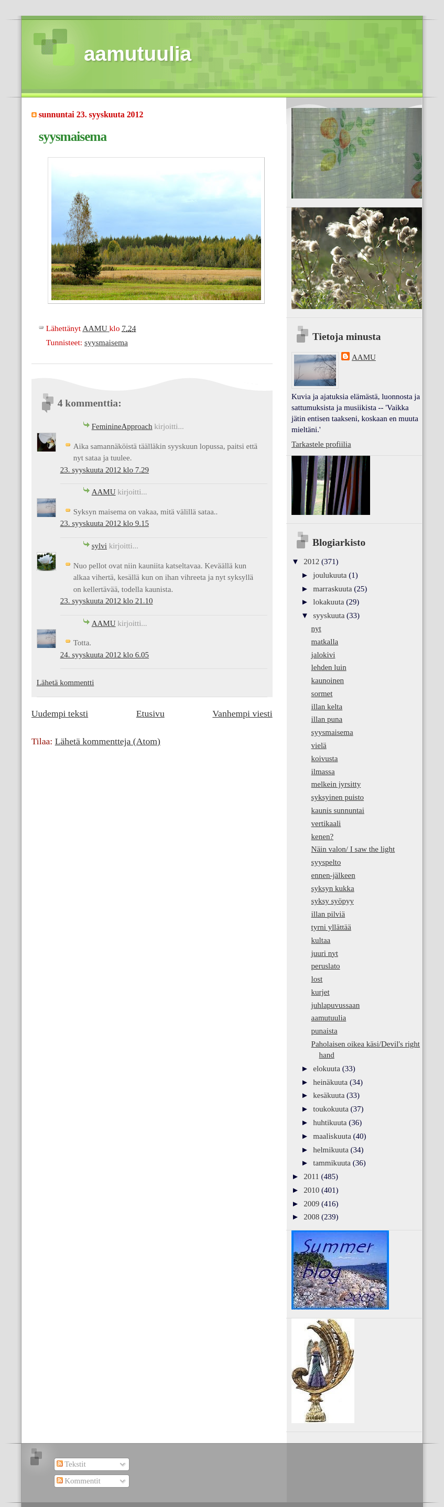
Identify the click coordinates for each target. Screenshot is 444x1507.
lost (317, 979)
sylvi (99, 546)
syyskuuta (329, 615)
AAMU (104, 492)
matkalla (325, 641)
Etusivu (150, 713)
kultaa (321, 940)
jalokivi (323, 655)
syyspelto (326, 862)
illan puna (327, 719)
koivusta (324, 758)
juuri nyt (324, 953)
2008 (312, 1217)
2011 (312, 1176)
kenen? (322, 836)
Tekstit (71, 1464)
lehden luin (328, 667)
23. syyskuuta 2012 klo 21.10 (106, 601)
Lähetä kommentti (65, 682)
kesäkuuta (329, 1095)
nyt (316, 628)
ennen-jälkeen (333, 875)
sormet (322, 693)
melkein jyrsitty (336, 784)
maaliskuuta (333, 1136)
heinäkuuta (331, 1082)
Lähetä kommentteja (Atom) (107, 741)
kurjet (320, 992)
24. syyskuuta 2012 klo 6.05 (104, 655)
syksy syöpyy (332, 901)
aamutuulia (137, 53)
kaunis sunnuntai (337, 810)
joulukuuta (331, 575)
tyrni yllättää (331, 927)
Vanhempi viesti (242, 713)
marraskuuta (333, 589)
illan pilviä (328, 914)
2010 (312, 1190)
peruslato (325, 966)
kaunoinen (327, 680)
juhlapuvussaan (335, 1005)
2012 (312, 561)
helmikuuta (331, 1150)
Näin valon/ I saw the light (353, 849)
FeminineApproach (122, 426)
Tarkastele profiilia (321, 444)
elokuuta (327, 1068)
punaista (324, 1031)
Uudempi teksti (59, 713)
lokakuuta (329, 602)
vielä (319, 745)
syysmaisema (106, 342)
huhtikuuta (331, 1122)
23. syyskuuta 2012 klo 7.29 (104, 470)
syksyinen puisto (337, 797)
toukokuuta (331, 1109)
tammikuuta (332, 1163)
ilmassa (323, 771)
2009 (312, 1204)
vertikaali (326, 823)
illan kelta (327, 706)
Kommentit (79, 1481)
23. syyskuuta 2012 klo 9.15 (104, 523)
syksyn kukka (332, 888)
